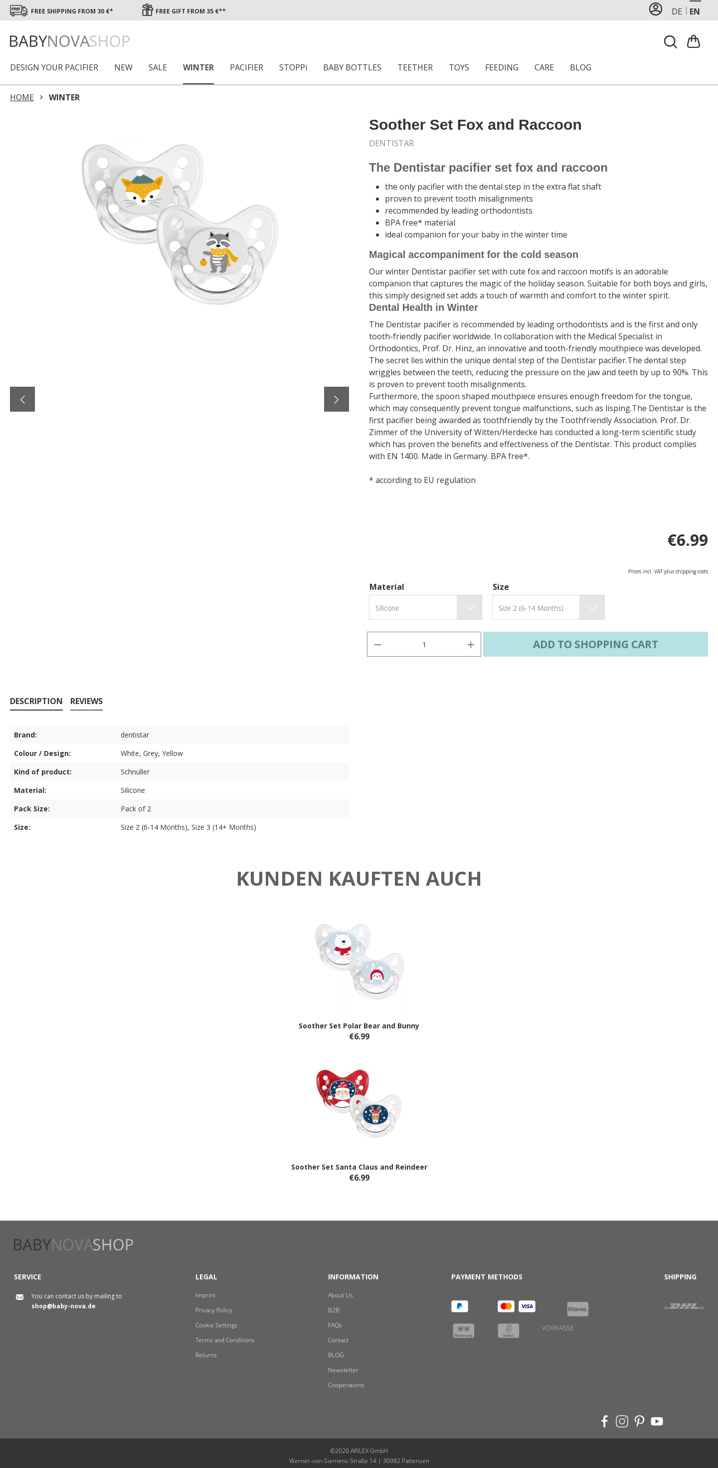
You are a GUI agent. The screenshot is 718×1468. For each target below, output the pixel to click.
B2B (334, 1310)
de (677, 11)
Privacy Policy (213, 1310)
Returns (206, 1355)
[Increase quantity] (471, 644)
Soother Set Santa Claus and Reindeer (359, 1167)
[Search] (671, 42)
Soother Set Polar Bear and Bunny (359, 1025)
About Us (340, 1295)
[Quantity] (424, 644)
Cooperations (346, 1385)
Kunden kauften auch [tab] (359, 878)
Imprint (205, 1295)
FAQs (335, 1325)
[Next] (336, 399)
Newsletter (343, 1370)
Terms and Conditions (225, 1340)
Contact (338, 1340)
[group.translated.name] (414, 608)
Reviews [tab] (86, 701)
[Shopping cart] (694, 41)
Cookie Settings (216, 1325)
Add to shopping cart (595, 644)
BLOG (336, 1355)
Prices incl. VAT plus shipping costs (668, 571)
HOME (22, 97)
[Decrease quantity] (377, 644)
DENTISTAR (391, 143)
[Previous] (22, 399)
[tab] (36, 702)
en (695, 11)
